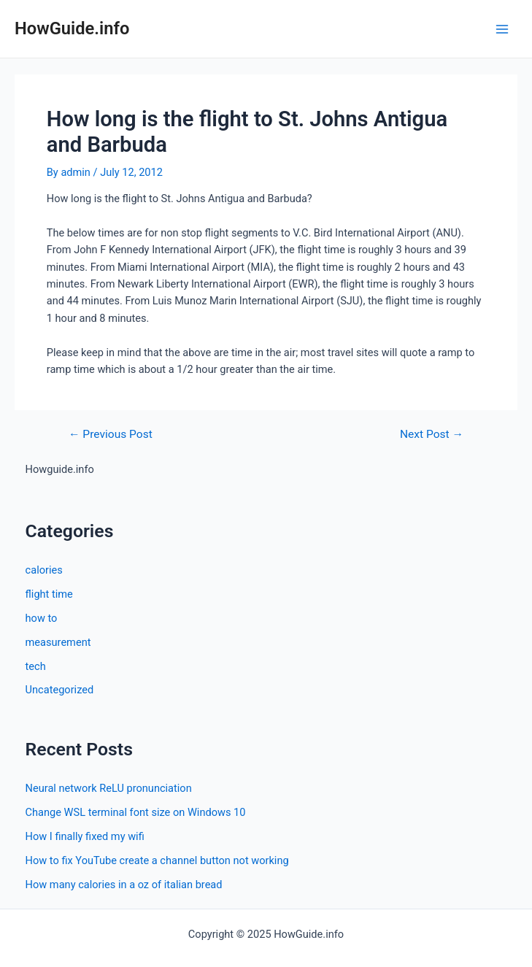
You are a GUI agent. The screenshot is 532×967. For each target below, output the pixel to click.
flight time (49, 594)
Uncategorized (60, 689)
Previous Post (111, 435)
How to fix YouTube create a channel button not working (157, 860)
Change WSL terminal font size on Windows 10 (136, 812)
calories (44, 570)
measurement (58, 642)
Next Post (431, 435)
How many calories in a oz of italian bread (124, 884)
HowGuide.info (72, 28)
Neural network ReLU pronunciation (109, 788)
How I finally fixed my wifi (85, 836)
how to (42, 618)
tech (36, 666)
